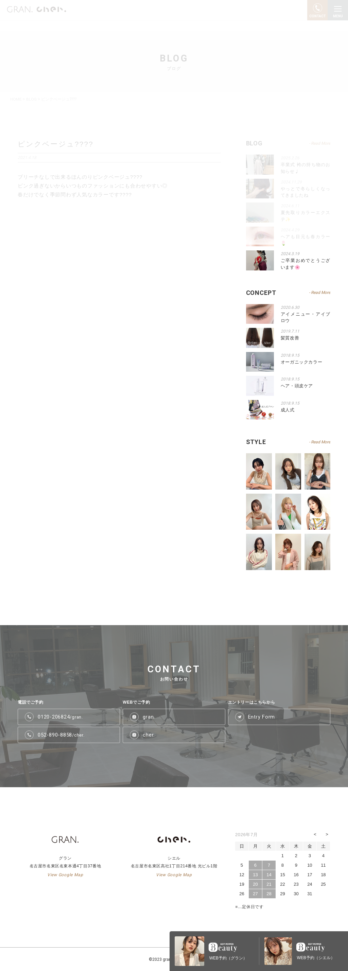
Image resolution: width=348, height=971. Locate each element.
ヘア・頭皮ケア (297, 385)
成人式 (288, 409)
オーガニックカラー (302, 361)
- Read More (319, 292)
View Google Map (65, 874)
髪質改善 (290, 337)
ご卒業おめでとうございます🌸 (305, 264)
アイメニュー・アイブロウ (305, 317)
